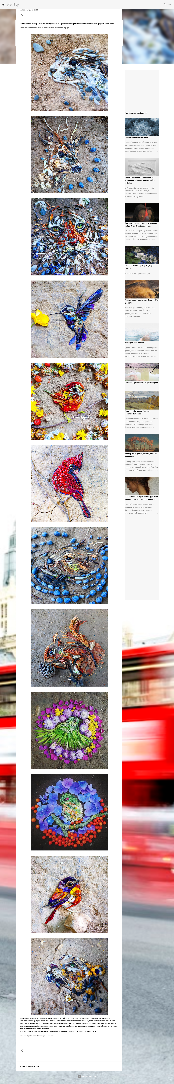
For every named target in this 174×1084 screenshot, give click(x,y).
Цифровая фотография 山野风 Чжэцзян (141, 383)
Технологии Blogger (87, 1076)
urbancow (95, 1081)
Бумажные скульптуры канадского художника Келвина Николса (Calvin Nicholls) (140, 180)
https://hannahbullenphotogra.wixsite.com (40, 1036)
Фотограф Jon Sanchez (134, 343)
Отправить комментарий (29, 1066)
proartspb (13, 4)
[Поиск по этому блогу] (159, 4)
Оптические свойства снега (136, 137)
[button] (21, 15)
